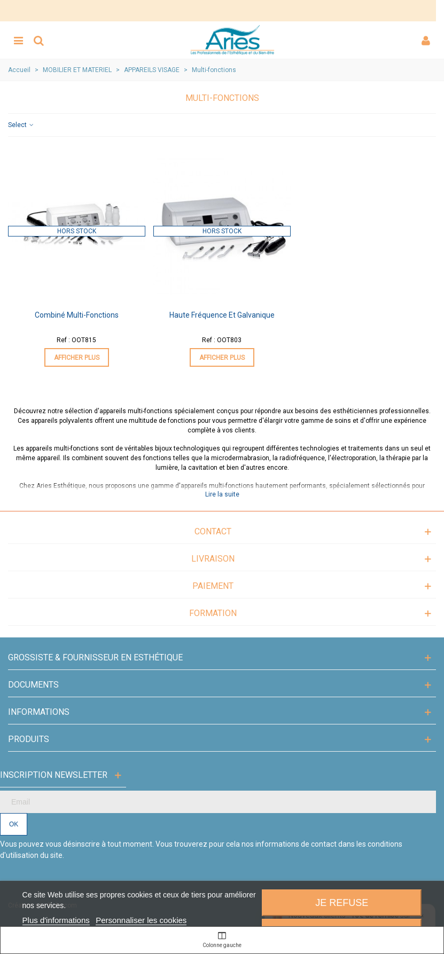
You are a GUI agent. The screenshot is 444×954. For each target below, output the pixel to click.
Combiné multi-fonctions (77, 315)
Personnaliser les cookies (141, 920)
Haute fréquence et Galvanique (222, 315)
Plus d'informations (56, 920)
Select (21, 125)
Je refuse (341, 902)
